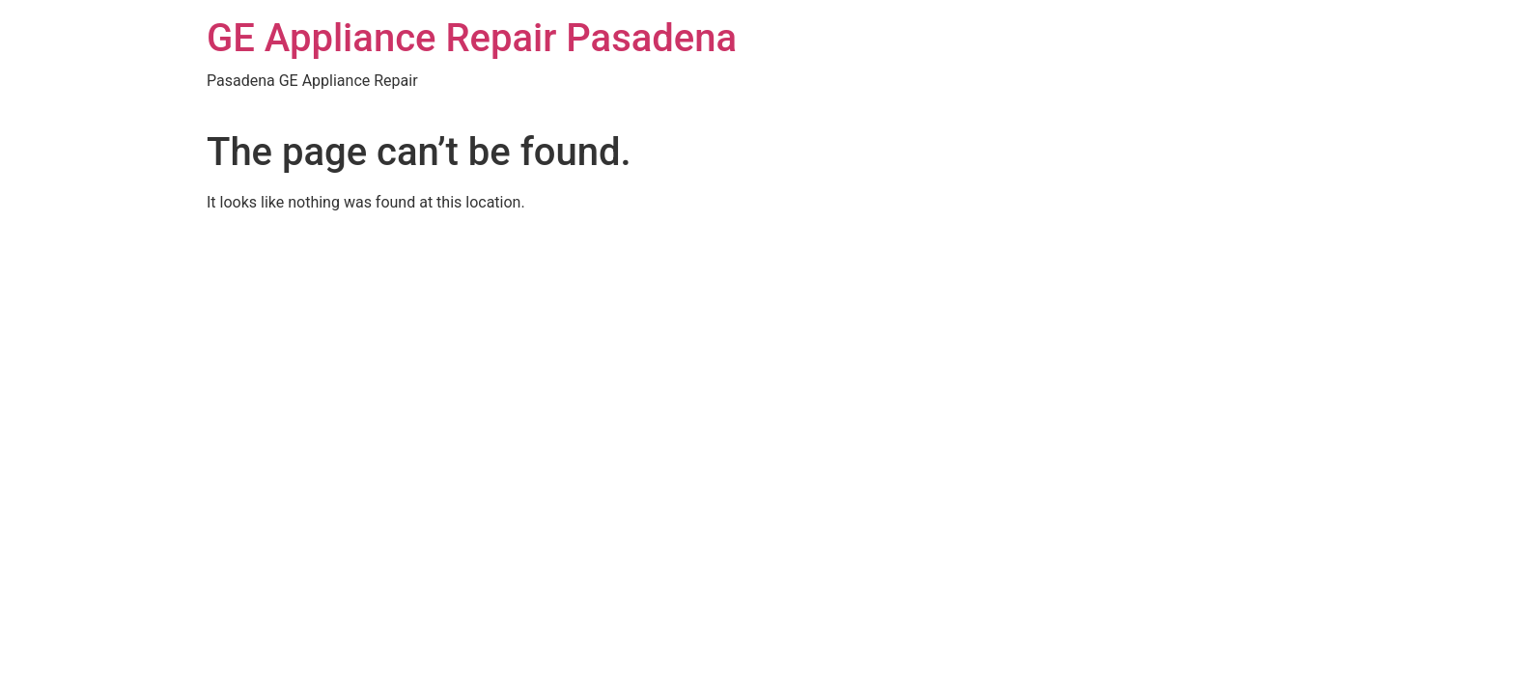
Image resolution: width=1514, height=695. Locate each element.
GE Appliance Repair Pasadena (472, 38)
